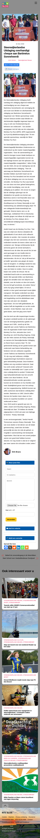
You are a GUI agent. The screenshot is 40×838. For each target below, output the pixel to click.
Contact (30, 819)
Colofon (4, 817)
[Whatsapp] (22, 547)
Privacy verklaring (21, 817)
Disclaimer (32, 817)
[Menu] (36, 3)
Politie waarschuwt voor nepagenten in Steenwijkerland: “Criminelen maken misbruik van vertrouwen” (18, 712)
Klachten (11, 817)
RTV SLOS (6, 826)
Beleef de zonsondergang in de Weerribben (20, 555)
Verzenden (11, 519)
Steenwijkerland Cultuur (13, 640)
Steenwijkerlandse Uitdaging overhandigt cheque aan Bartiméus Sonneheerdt (17, 52)
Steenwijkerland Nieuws (25, 60)
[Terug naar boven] (5, 806)
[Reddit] (14, 547)
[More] (27, 547)
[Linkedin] (18, 547)
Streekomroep (14, 602)
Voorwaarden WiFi (8, 819)
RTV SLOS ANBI (20, 819)
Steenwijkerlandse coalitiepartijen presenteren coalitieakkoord (16, 764)
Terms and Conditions (22, 822)
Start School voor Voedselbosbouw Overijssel (19, 558)
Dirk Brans (12, 60)
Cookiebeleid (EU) (8, 822)
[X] (10, 547)
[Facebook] (6, 547)
